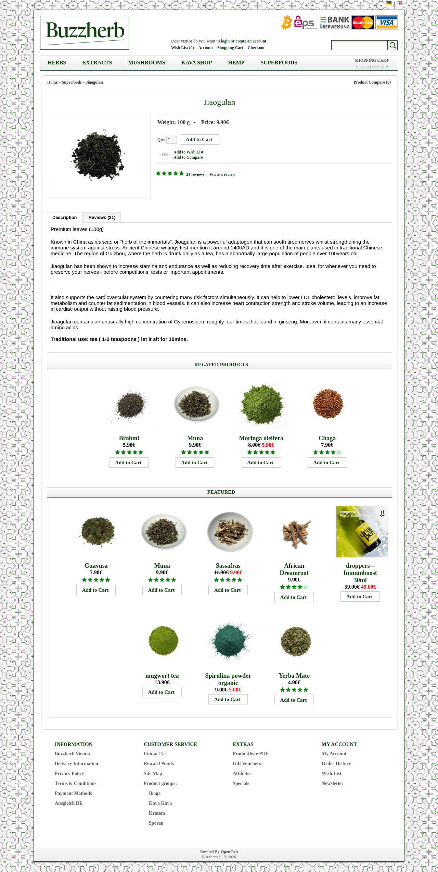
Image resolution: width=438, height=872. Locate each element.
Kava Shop (196, 62)
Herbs (57, 62)
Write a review (222, 174)
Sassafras (228, 565)
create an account (251, 41)
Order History (336, 763)
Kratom (157, 812)
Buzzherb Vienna (72, 753)
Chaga (327, 437)
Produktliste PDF (250, 753)
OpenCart (230, 851)
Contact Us (155, 753)
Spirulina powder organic (228, 679)
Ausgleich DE (68, 803)
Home (52, 82)
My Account (334, 753)
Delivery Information (76, 763)
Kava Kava (160, 803)
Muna (195, 437)
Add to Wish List (188, 152)
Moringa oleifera (261, 437)
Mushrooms (146, 62)
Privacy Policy (69, 773)
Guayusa (96, 565)
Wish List (332, 773)
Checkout (256, 47)
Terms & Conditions (75, 783)
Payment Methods (73, 793)
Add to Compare (188, 157)
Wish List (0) (182, 47)
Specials (241, 783)
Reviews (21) (102, 217)
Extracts (97, 62)
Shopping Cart (230, 47)
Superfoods (279, 62)
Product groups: (160, 783)
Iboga (154, 793)
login (225, 41)
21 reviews (195, 174)
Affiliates (242, 773)
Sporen (156, 822)
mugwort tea (162, 675)
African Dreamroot (294, 569)
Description (64, 217)
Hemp (236, 62)
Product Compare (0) (372, 82)
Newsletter (333, 783)
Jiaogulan (94, 82)
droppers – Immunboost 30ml (360, 572)
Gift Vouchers (247, 763)
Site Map (153, 773)
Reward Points (159, 763)
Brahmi (129, 437)
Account (205, 47)
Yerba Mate (294, 675)
